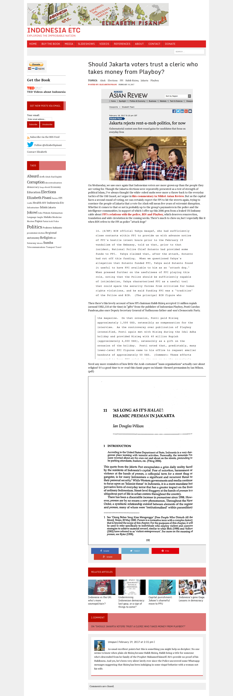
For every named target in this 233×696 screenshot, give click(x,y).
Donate (169, 44)
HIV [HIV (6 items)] (43, 202)
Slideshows (85, 44)
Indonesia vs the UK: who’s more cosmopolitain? (100, 594)
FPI (121, 80)
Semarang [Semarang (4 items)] (60, 238)
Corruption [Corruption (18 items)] (35, 182)
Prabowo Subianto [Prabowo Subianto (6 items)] (51, 227)
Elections (112, 80)
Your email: (32, 115)
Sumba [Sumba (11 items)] (38, 243)
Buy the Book (50, 44)
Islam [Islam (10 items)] (43, 207)
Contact (154, 44)
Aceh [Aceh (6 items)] (41, 176)
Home (32, 44)
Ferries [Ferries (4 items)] (54, 198)
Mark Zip (64, 692)
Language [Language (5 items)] (31, 217)
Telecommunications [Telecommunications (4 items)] (53, 243)
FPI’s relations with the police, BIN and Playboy (132, 214)
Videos (104, 44)
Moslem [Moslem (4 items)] (30, 221)
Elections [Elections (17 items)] (47, 192)
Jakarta (144, 80)
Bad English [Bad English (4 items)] (56, 176)
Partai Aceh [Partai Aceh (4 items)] (47, 221)
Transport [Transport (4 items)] (30, 247)
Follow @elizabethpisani (43, 145)
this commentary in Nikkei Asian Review (158, 196)
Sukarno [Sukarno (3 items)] (29, 243)
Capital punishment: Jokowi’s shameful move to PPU (161, 594)
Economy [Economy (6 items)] (55, 187)
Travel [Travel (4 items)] (39, 247)
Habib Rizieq (131, 80)
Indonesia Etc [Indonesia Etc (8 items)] (55, 202)
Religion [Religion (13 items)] (46, 237)
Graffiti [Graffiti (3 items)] (29, 203)
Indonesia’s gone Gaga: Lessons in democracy (192, 592)
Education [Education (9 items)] (33, 192)
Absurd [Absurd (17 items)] (32, 176)
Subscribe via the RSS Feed (42, 137)
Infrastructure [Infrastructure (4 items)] (32, 207)
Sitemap (81, 692)
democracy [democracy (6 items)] (32, 187)
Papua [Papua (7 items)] (38, 221)
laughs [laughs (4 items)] (39, 217)
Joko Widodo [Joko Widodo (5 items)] (44, 212)
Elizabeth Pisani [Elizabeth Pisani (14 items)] (38, 197)
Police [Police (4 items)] (55, 221)
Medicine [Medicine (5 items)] (56, 217)
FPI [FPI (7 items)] (60, 198)
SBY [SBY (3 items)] (54, 238)
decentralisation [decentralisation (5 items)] (53, 182)
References (121, 44)
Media (68, 44)
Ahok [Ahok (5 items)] (47, 176)
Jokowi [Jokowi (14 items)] (31, 212)
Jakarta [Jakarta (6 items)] (51, 207)
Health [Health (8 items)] (36, 202)
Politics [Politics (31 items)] (33, 227)
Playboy (154, 80)
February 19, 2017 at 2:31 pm (136, 636)
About (138, 44)
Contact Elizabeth (36, 151)
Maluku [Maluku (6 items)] (47, 217)
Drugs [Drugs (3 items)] (41, 187)
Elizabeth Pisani (107, 84)
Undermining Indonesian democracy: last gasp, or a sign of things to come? (131, 596)
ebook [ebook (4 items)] (46, 187)
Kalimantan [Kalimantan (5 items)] (56, 212)
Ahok (102, 80)
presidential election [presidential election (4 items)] (35, 233)
